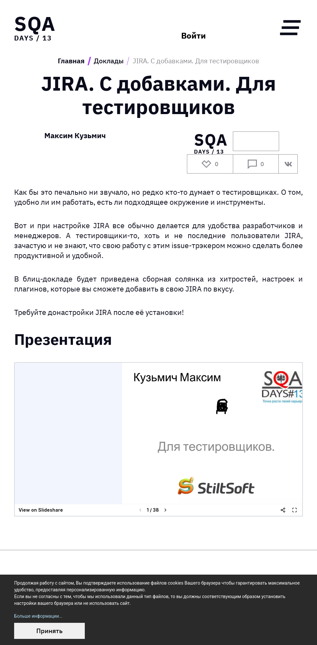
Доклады (109, 61)
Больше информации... (38, 616)
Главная (71, 61)
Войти (193, 35)
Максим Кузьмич (75, 136)
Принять (49, 630)
